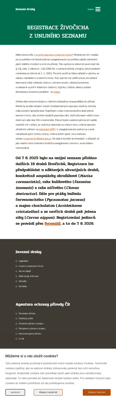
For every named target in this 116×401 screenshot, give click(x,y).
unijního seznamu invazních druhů (53, 54)
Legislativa (23, 261)
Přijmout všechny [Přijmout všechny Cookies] (96, 392)
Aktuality (22, 281)
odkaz (57, 91)
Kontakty (23, 286)
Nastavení (15, 392)
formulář (52, 223)
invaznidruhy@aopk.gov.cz (37, 138)
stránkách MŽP (47, 129)
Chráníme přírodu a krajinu (31, 323)
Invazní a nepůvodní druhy (31, 266)
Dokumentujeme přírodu (30, 333)
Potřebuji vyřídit (26, 318)
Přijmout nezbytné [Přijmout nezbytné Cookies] (48, 392)
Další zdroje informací (29, 276)
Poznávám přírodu (27, 313)
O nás (21, 338)
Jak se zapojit (25, 271)
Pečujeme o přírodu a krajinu (32, 328)
